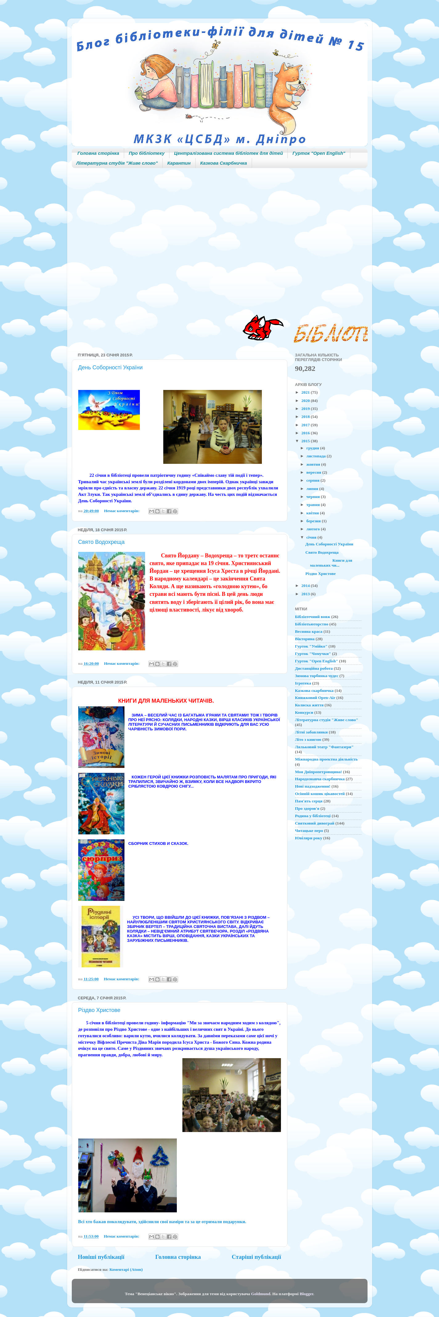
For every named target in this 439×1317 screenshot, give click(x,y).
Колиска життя (309, 705)
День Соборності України (110, 367)
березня (314, 521)
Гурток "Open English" (318, 153)
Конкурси (304, 712)
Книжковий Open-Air (315, 697)
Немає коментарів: (122, 510)
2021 (306, 392)
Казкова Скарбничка (223, 163)
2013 (306, 594)
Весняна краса (309, 631)
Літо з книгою (308, 739)
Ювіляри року (308, 838)
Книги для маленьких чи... (328, 563)
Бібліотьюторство (311, 624)
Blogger (306, 1293)
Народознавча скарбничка (320, 779)
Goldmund (260, 1293)
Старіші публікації (256, 1257)
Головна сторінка (98, 153)
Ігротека (303, 683)
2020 (306, 400)
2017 (306, 425)
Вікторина (305, 638)
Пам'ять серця (309, 801)
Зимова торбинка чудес (317, 675)
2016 (306, 433)
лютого (314, 529)
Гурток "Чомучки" (313, 653)
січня (312, 537)
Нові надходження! (313, 786)
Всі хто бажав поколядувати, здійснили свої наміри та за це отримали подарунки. (162, 1221)
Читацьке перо (309, 830)
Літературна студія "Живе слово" (117, 163)
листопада (317, 456)
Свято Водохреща (101, 542)
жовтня (314, 464)
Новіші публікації (101, 1257)
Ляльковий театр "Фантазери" (324, 747)
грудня (313, 448)
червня (314, 496)
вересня (314, 472)
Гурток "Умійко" (311, 646)
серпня (314, 480)
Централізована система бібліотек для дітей (228, 153)
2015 (306, 441)
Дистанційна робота (314, 668)
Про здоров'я (307, 808)
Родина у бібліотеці (313, 815)
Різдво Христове (99, 1010)
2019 (306, 408)
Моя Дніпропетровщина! (318, 771)
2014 (306, 585)
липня (313, 488)
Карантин (179, 163)
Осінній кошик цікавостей (320, 793)
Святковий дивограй (315, 823)
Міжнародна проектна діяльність (326, 759)
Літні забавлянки (311, 732)
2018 (306, 416)
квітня (313, 513)
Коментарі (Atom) (126, 1269)
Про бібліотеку (147, 153)
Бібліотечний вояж (312, 616)
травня (314, 504)
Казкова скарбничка (314, 690)
